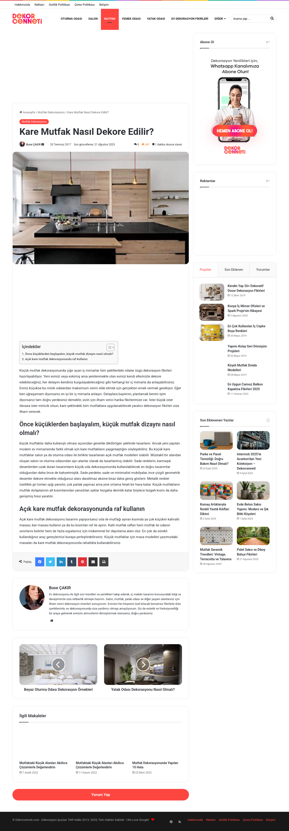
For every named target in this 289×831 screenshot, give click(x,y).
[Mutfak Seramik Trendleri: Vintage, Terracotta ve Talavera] (216, 540)
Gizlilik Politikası (59, 4)
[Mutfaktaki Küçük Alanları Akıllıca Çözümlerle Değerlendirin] (44, 746)
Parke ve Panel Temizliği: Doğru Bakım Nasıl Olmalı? (214, 462)
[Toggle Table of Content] (108, 350)
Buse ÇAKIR (35, 147)
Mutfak (110, 18)
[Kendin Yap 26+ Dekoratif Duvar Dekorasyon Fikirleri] (212, 295)
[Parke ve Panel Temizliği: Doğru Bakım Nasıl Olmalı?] (216, 444)
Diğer (218, 18)
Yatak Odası (156, 18)
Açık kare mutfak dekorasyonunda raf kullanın (56, 362)
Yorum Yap (100, 797)
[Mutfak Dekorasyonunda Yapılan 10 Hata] (157, 746)
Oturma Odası (71, 18)
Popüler (205, 272)
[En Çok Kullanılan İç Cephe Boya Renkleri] (212, 335)
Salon (93, 18)
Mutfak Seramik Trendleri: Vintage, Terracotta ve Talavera (215, 558)
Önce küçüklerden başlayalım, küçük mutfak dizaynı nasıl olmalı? (69, 357)
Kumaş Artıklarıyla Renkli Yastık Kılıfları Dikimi (214, 513)
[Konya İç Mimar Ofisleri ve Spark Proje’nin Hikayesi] (212, 315)
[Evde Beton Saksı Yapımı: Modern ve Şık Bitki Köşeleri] (253, 494)
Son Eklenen (234, 272)
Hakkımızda (22, 4)
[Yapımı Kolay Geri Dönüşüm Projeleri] (212, 355)
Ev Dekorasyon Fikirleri (189, 18)
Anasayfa (27, 115)
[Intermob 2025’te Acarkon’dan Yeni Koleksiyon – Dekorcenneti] (253, 444)
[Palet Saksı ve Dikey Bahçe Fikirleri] (253, 540)
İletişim (104, 4)
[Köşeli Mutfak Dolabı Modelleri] (212, 374)
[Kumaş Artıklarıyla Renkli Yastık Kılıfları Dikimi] (216, 494)
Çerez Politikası (85, 4)
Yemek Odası (131, 18)
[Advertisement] (100, 67)
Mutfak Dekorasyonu (51, 115)
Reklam (39, 4)
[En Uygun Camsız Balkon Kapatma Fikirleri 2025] (212, 393)
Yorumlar (263, 272)
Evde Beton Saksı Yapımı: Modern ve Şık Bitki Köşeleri (252, 513)
